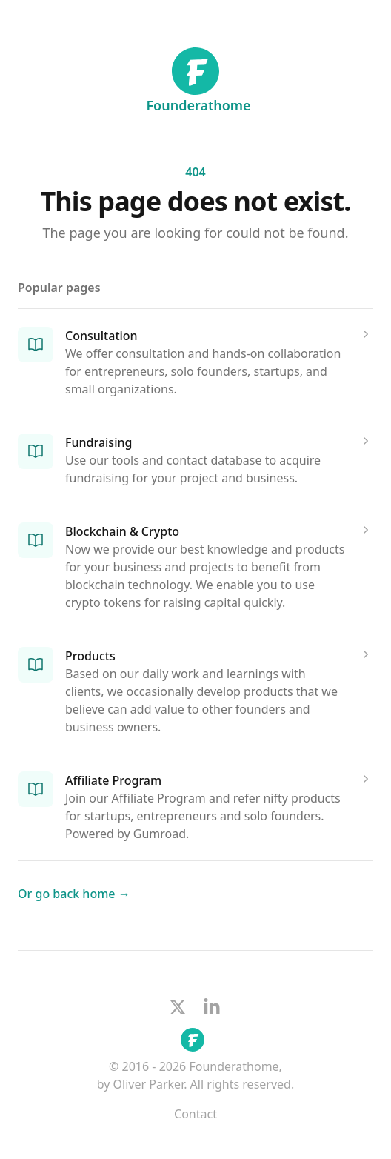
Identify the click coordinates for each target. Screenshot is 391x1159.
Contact (195, 1114)
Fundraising (98, 442)
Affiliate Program (113, 780)
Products (90, 656)
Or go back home (74, 894)
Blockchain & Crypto (122, 531)
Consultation (101, 336)
